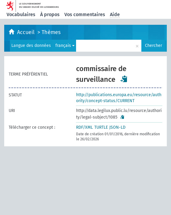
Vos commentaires (84, 14)
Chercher (153, 45)
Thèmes (51, 32)
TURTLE (101, 127)
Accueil (26, 32)
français (65, 45)
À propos (50, 14)
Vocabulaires (21, 14)
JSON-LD (117, 127)
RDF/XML (84, 127)
